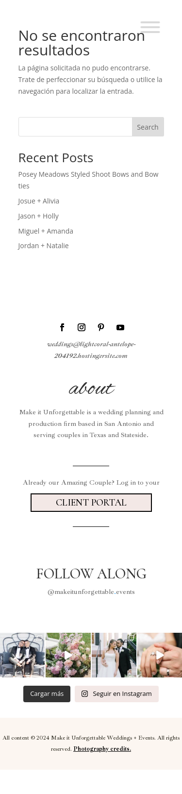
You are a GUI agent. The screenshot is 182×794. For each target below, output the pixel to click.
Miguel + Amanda (46, 231)
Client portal (91, 502)
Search (147, 127)
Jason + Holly (38, 215)
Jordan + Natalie (43, 245)
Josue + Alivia (39, 200)
